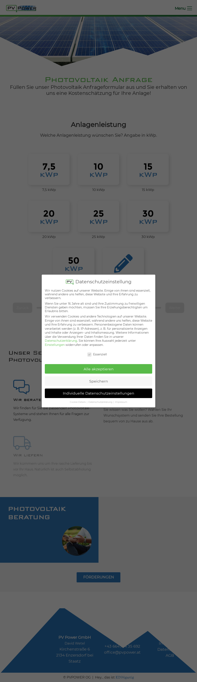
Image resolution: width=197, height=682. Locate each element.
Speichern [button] (98, 379)
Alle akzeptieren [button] (99, 367)
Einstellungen (55, 343)
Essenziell (97, 352)
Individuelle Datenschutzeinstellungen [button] (98, 391)
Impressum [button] (121, 400)
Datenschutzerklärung (61, 339)
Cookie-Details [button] (78, 400)
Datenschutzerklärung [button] (100, 400)
